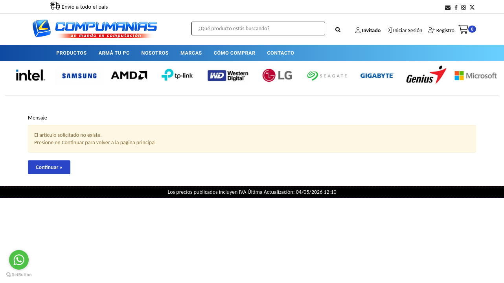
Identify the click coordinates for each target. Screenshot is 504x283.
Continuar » (49, 167)
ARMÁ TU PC (114, 53)
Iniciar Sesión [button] (408, 30)
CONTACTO (280, 53)
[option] (30, 75)
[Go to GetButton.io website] (18, 274)
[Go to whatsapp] (19, 260)
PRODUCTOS (71, 53)
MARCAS (191, 53)
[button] (448, 7)
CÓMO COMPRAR (235, 53)
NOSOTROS (155, 53)
